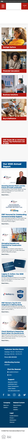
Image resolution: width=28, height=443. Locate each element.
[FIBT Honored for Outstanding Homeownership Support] (14, 212)
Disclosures (13, 420)
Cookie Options (14, 415)
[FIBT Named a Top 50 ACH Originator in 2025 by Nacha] (14, 300)
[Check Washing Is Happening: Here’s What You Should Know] (14, 328)
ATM (10, 375)
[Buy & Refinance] (14, 109)
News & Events (17, 405)
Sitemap (12, 422)
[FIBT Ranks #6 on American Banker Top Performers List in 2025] (14, 133)
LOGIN (24, 5)
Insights (15, 409)
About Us (5, 405)
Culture (15, 407)
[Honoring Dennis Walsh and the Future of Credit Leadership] (14, 183)
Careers (5, 407)
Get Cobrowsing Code (13, 390)
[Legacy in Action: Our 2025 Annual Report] (14, 271)
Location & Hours (13, 372)
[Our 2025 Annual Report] (14, 157)
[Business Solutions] (14, 86)
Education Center (12, 382)
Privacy (12, 417)
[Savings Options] (14, 38)
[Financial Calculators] (14, 62)
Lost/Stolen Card (12, 384)
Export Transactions (13, 386)
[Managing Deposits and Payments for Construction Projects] (14, 241)
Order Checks (11, 388)
